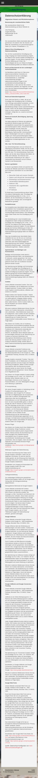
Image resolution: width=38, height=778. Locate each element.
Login (33, 770)
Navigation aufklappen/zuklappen (19, 3)
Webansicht (31, 772)
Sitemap (16, 770)
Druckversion (8, 770)
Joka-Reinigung (19, 6)
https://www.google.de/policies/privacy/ (21, 670)
